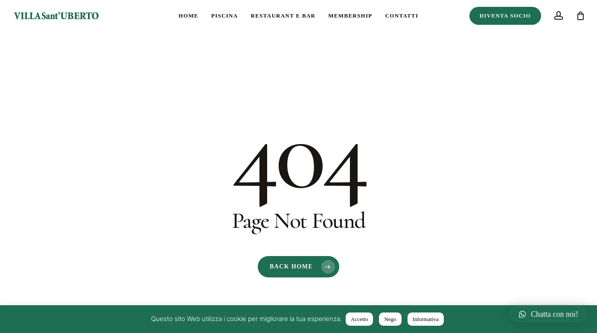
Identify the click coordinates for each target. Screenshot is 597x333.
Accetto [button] (359, 319)
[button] (548, 314)
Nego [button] (390, 319)
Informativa (426, 319)
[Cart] (580, 16)
